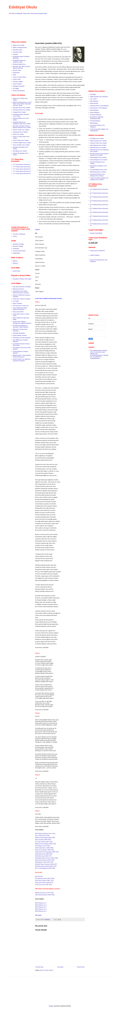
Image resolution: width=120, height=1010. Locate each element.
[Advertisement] (57, 27)
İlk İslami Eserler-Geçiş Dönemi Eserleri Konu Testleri (99, 154)
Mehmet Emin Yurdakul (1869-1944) (45, 844)
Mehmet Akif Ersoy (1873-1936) (44, 892)
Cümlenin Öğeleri (18, 81)
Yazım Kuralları (17, 84)
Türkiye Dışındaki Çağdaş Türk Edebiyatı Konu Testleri (99, 178)
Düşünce (15, 263)
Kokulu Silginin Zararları (20, 335)
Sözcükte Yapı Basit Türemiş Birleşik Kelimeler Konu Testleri (22, 126)
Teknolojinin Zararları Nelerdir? (22, 337)
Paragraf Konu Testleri (19, 112)
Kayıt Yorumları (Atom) (46, 970)
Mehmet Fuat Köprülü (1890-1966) (45, 837)
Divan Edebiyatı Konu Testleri (98, 159)
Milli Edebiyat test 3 (41, 907)
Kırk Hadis (16, 301)
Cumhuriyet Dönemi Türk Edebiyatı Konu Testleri (97, 174)
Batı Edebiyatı (94, 101)
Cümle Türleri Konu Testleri (21, 140)
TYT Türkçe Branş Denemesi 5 (22, 173)
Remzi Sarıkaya (17, 303)
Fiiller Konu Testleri (18, 134)
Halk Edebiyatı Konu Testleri (98, 157)
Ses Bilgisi (16, 88)
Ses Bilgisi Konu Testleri (20, 151)
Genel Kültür (16, 271)
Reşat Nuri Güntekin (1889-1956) (44, 850)
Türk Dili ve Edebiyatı (19, 234)
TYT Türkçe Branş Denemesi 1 (22, 164)
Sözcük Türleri (17, 70)
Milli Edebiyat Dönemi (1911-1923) (45, 833)
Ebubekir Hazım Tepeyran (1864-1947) (46, 864)
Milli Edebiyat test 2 (41, 905)
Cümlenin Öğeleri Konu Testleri (22, 142)
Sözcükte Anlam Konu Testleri (21, 107)
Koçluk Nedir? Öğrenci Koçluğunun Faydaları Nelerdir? (22, 322)
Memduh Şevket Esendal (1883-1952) (45, 866)
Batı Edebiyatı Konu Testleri (98, 145)
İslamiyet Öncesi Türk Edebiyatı (99, 105)
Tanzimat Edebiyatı (95, 114)
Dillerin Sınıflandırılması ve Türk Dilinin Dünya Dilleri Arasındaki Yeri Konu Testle (22, 104)
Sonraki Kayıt (39, 967)
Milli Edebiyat (94, 123)
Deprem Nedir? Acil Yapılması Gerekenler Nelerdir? (21, 359)
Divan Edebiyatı (94, 112)
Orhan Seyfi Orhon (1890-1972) (44, 882)
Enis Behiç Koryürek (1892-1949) (44, 878)
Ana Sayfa (38, 915)
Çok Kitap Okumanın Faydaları (22, 286)
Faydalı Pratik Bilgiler (96, 233)
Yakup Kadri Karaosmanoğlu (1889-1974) (47, 852)
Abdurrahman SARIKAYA (97, 250)
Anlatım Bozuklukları (19, 90)
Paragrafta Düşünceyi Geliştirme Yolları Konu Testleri (22, 122)
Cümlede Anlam (17, 52)
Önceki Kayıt (80, 967)
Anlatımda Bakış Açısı (19, 64)
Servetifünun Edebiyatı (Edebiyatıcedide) (96, 117)
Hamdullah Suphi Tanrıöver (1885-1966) (46, 858)
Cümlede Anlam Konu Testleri (21, 110)
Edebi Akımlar (94, 103)
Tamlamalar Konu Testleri (20, 132)
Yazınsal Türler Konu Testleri (98, 143)
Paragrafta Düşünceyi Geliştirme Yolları (19, 61)
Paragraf (15, 54)
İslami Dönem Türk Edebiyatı (98, 108)
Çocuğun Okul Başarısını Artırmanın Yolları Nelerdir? (21, 326)
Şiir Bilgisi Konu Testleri (97, 138)
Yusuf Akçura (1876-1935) (42, 846)
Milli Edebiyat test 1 (41, 903)
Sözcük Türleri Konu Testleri (21, 130)
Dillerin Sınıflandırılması (20, 47)
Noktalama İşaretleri (18, 86)
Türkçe (15, 236)
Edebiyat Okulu (23, 7)
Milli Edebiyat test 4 (41, 909)
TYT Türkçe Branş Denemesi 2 (22, 167)
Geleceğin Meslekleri (19, 333)
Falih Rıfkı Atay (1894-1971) (43, 856)
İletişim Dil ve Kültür (18, 45)
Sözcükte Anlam (17, 50)
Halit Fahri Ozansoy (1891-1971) (44, 880)
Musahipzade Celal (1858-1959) (44, 862)
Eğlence (15, 261)
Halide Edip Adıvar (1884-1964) (44, 848)
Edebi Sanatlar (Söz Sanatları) (99, 96)
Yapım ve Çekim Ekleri (19, 77)
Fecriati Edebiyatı (95, 121)
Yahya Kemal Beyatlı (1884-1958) (44, 895)
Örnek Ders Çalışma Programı (22, 299)
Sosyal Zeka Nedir (18, 311)
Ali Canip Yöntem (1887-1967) (44, 841)
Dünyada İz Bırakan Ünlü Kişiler (22, 279)
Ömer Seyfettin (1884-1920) (43, 839)
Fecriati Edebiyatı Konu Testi (98, 169)
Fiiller (14, 75)
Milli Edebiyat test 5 (41, 911)
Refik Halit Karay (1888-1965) (43, 854)
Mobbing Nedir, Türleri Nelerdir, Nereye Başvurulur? (22, 356)
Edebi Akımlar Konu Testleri (98, 147)
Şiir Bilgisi (93, 94)
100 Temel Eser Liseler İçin (21, 305)
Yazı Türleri (93, 99)
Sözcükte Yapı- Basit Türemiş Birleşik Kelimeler (21, 67)
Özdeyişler (16, 248)
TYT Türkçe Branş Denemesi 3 (22, 169)
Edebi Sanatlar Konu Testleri (98, 141)
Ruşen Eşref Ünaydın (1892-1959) (44, 860)
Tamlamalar (16, 72)
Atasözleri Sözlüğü (18, 244)
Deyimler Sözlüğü (18, 246)
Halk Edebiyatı (94, 110)
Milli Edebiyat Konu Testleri (98, 172)
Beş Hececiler (39, 876)
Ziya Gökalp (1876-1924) (42, 835)
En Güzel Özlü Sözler (19, 251)
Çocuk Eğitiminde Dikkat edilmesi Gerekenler (20, 308)
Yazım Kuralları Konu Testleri (21, 145)
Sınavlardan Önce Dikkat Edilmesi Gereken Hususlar (21, 291)
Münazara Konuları (18, 289)
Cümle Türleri (17, 79)
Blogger (51, 1006)
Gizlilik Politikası (95, 255)
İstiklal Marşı (16, 253)
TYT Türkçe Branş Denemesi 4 (22, 171)
